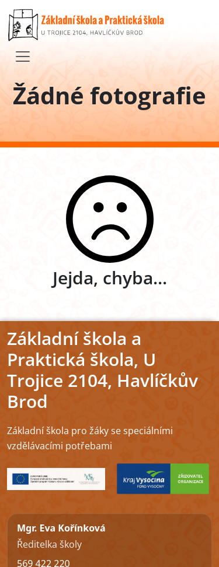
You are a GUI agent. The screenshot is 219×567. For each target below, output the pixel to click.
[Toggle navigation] (23, 56)
